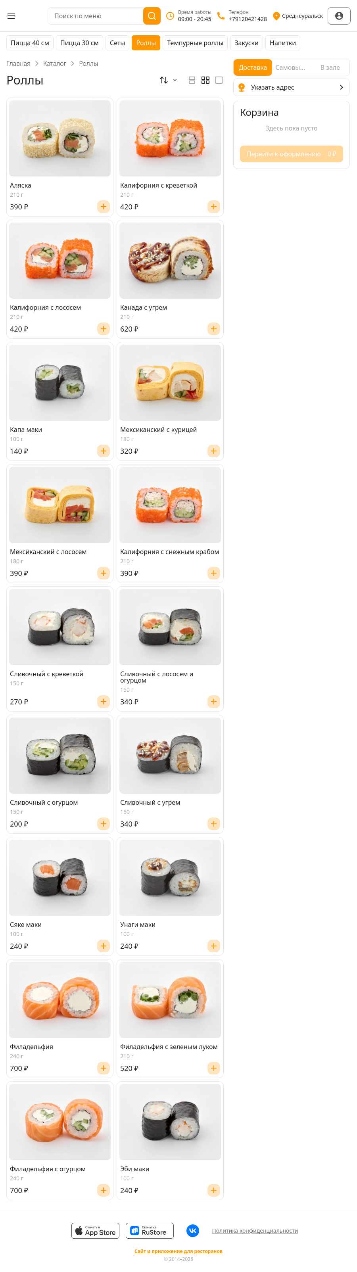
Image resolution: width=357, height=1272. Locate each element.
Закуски (246, 42)
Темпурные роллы (195, 42)
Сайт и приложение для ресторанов (178, 1251)
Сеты (117, 42)
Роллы (146, 42)
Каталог (54, 63)
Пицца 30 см (79, 42)
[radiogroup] (205, 80)
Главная (18, 63)
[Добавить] (103, 206)
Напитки (283, 42)
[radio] (192, 80)
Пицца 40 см (30, 42)
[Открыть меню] (11, 16)
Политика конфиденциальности (255, 1230)
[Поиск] (152, 16)
